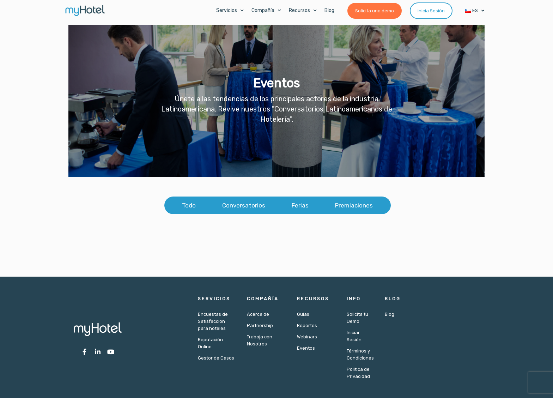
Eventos (306, 348)
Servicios (230, 10)
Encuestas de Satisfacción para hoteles (213, 321)
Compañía (266, 10)
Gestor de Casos (216, 358)
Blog (329, 10)
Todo (189, 205)
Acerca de (258, 314)
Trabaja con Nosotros (259, 340)
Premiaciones (354, 205)
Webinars (307, 336)
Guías (303, 314)
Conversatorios (243, 205)
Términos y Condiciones (360, 354)
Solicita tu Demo (357, 318)
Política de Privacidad (358, 373)
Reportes (307, 325)
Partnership (260, 325)
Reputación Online (210, 343)
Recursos (303, 10)
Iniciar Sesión (354, 336)
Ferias (300, 205)
